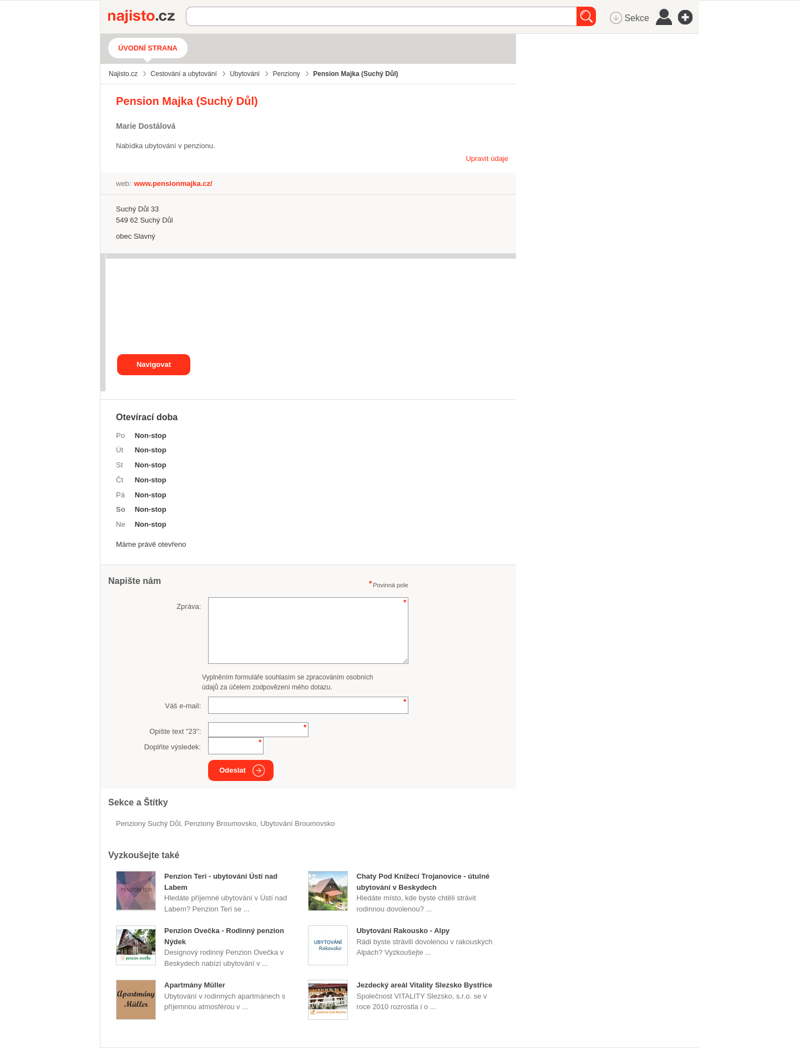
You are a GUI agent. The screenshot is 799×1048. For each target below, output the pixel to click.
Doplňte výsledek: (172, 747)
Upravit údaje (487, 158)
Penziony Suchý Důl (148, 823)
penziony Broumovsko (220, 823)
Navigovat (153, 364)
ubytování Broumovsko (297, 823)
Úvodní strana (148, 48)
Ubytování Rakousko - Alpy (402, 930)
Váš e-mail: (183, 706)
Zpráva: (188, 606)
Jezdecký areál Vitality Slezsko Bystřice (424, 985)
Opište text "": (175, 731)
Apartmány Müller (194, 985)
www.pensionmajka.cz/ (173, 183)
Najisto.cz (147, 16)
